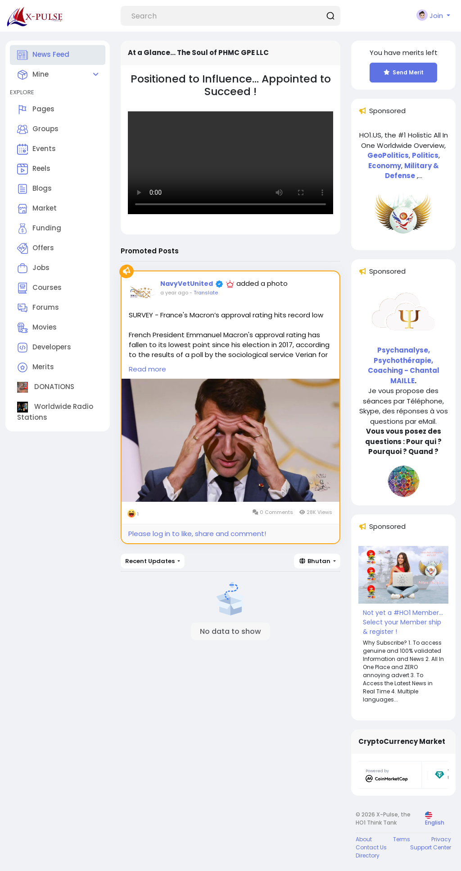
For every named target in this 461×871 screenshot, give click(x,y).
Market (37, 208)
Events (36, 149)
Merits (35, 367)
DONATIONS (45, 387)
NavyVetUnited (186, 283)
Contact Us (371, 847)
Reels (33, 169)
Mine (33, 74)
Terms (401, 839)
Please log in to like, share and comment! (197, 533)
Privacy (441, 839)
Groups (38, 129)
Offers (35, 248)
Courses (39, 288)
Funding (39, 228)
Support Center (430, 847)
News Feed (43, 55)
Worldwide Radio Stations (55, 412)
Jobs (33, 268)
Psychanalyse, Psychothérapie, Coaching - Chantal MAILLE (403, 365)
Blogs (34, 188)
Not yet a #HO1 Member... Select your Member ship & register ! (403, 622)
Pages (35, 109)
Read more (147, 369)
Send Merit (404, 72)
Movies (37, 327)
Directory (368, 855)
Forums (38, 308)
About (364, 839)
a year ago (174, 292)
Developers (44, 347)
